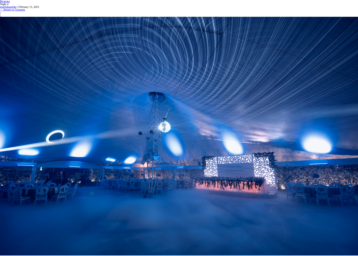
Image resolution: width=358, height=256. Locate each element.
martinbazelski (8, 6)
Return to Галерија (12, 9)
